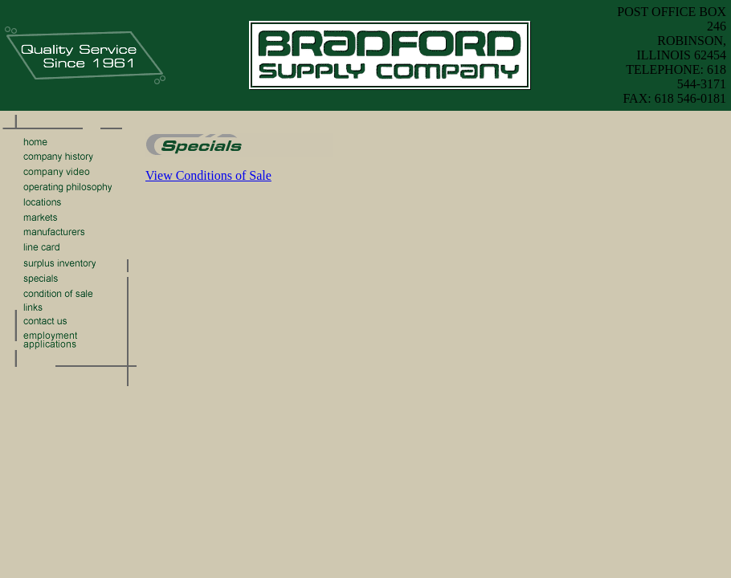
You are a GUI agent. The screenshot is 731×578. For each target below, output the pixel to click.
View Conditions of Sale (208, 175)
